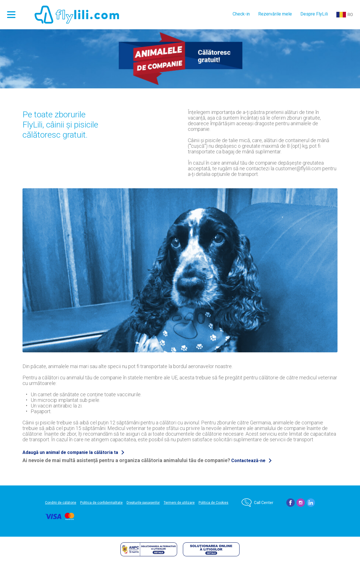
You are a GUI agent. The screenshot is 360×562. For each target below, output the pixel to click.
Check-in (241, 14)
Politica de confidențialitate (101, 503)
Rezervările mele (275, 14)
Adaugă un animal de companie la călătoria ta (70, 452)
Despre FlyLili (314, 14)
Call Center (263, 503)
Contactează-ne (248, 460)
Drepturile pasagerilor (143, 503)
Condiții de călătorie (60, 503)
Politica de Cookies (213, 503)
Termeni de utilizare (179, 503)
